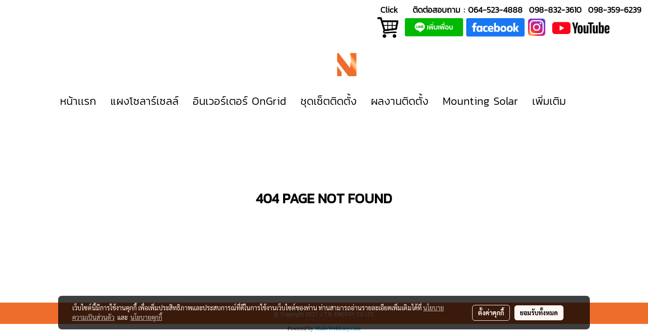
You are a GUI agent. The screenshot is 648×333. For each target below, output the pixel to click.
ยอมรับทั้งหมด (539, 313)
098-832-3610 (555, 10)
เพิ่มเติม (549, 101)
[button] (586, 101)
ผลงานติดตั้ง (400, 101)
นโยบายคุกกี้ (146, 317)
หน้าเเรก (78, 101)
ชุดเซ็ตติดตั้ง (328, 101)
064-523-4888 (495, 10)
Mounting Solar (480, 101)
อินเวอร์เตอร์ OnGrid (239, 101)
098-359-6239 (614, 10)
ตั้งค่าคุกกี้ (491, 313)
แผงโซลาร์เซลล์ (144, 101)
